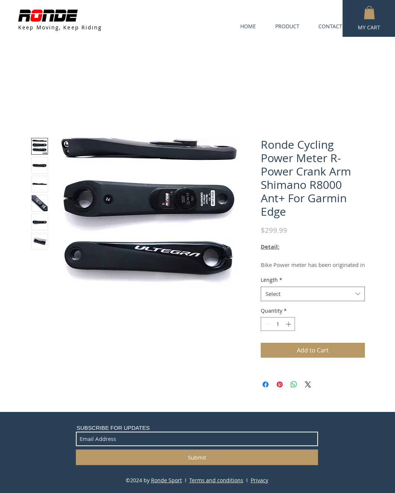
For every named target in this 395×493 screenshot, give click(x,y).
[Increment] (289, 324)
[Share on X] (308, 384)
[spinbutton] (278, 324)
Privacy (259, 480)
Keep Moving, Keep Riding (60, 27)
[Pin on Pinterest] (279, 384)
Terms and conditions (216, 480)
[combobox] (313, 294)
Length (271, 279)
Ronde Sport (166, 480)
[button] (369, 12)
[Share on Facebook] (265, 384)
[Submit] (197, 457)
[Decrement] (266, 324)
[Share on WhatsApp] (293, 384)
